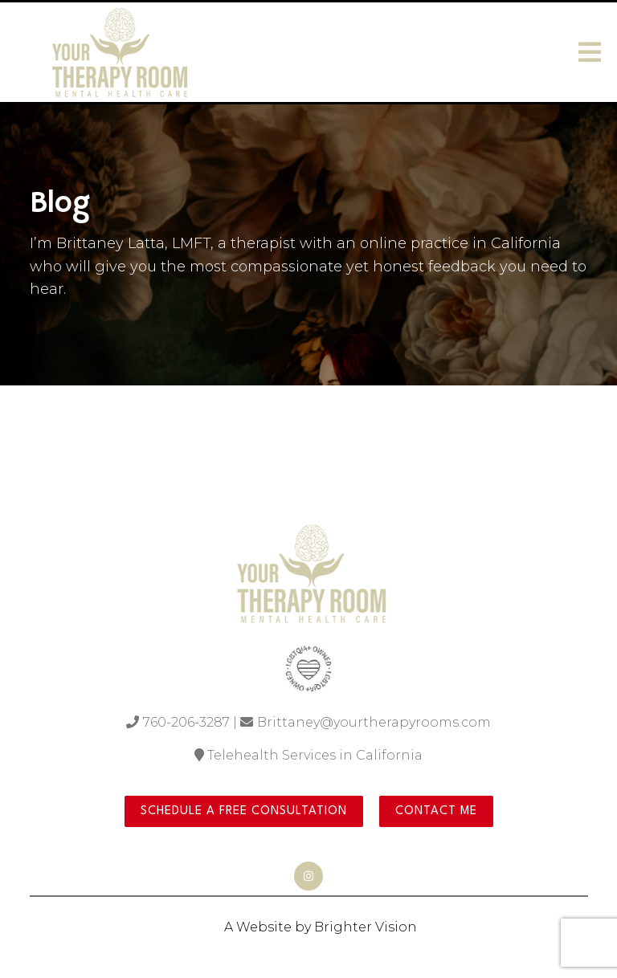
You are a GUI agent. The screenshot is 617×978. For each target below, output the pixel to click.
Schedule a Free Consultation (244, 811)
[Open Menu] (589, 52)
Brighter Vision (365, 927)
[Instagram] (308, 876)
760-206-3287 (186, 722)
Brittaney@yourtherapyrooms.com (374, 722)
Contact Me (436, 811)
